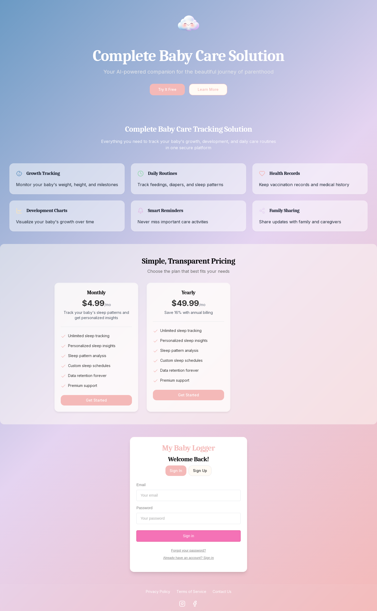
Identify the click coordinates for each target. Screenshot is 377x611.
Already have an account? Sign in (188, 558)
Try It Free (167, 89)
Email (141, 485)
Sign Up (200, 470)
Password (144, 508)
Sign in (188, 536)
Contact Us (222, 591)
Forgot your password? (188, 550)
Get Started (96, 400)
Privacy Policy (158, 591)
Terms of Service (191, 591)
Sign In (176, 470)
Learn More (208, 89)
